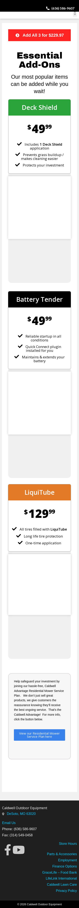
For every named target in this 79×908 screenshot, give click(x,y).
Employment (67, 860)
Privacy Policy (66, 891)
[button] (75, 13)
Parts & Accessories (62, 854)
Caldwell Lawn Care (62, 884)
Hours (72, 843)
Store (63, 843)
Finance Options (64, 866)
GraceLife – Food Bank (59, 872)
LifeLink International (61, 878)
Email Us (9, 823)
